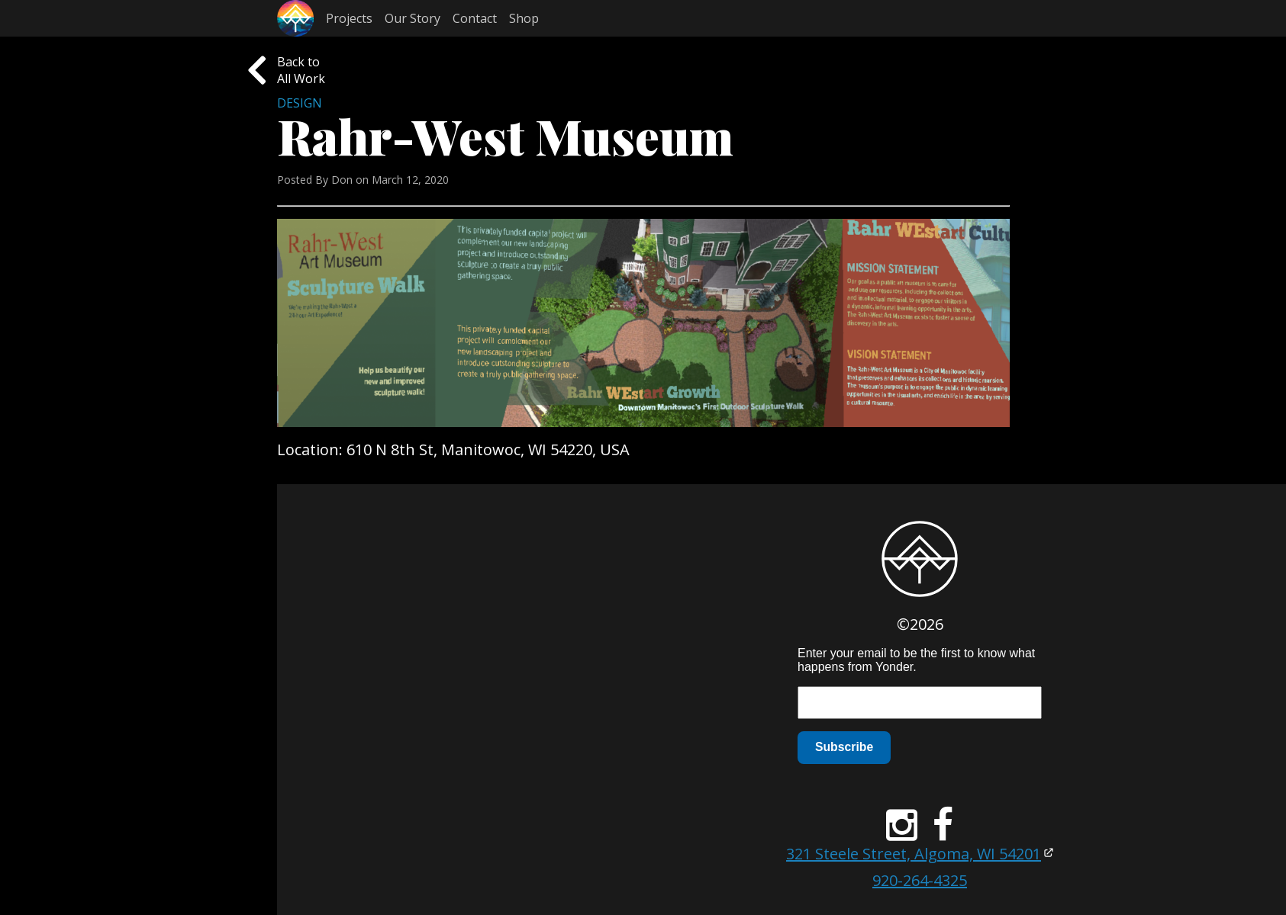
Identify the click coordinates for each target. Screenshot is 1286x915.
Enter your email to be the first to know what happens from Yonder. (916, 660)
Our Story (412, 18)
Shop (524, 18)
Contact (475, 18)
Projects (349, 18)
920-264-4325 (919, 880)
